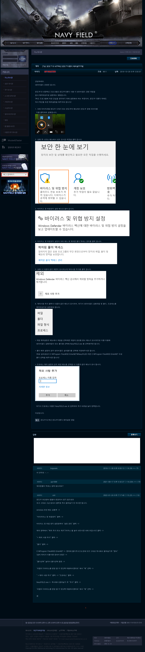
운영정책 (62, 630)
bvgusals (53, 468)
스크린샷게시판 (10, 96)
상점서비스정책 (72, 630)
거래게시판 (9, 102)
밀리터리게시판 (10, 114)
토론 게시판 (9, 83)
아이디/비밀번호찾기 (18, 65)
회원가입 (5, 65)
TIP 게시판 (8, 90)
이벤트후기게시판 (11, 132)
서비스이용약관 (52, 630)
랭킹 (6, 120)
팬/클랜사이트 (10, 126)
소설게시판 (9, 108)
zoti (54, 495)
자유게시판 (9, 77)
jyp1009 (54, 481)
